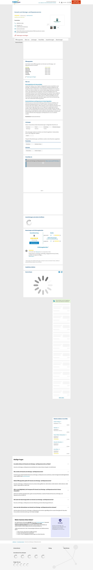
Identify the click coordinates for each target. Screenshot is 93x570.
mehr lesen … (32, 256)
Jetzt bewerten (34, 243)
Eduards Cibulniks (58, 442)
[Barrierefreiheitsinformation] (68, 2)
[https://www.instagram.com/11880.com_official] (18, 565)
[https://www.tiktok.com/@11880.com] (21, 565)
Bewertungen (59, 39)
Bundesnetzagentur (41, 522)
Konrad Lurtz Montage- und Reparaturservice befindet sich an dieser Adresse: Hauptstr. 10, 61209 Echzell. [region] (35, 467)
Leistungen (34, 39)
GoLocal (38, 252)
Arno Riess (56, 449)
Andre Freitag (57, 421)
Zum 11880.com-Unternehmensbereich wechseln (47, 2)
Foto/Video (41, 39)
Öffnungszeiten (19, 39)
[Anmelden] (64, 2)
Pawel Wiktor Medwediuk (59, 435)
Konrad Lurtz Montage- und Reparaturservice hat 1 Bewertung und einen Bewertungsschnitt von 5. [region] (33, 502)
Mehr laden (61, 397)
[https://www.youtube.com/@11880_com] (27, 565)
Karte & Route (18, 42)
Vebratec (56, 427)
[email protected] (26, 476)
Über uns (27, 39)
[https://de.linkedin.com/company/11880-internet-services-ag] (24, 565)
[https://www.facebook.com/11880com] (14, 565)
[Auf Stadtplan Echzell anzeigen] (61, 272)
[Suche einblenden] (60, 2)
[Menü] (71, 2)
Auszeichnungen (50, 39)
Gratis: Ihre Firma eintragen (76, 2)
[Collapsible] (68, 464)
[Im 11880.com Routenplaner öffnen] (59, 272)
